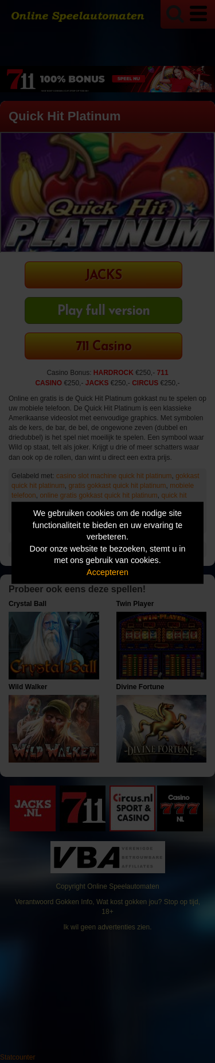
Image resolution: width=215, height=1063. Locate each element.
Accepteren (107, 572)
